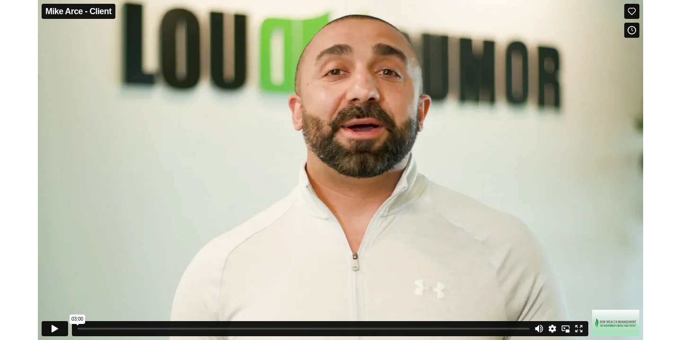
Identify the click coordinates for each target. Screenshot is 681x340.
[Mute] (539, 328)
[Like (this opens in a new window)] (631, 11)
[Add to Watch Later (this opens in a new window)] (631, 30)
